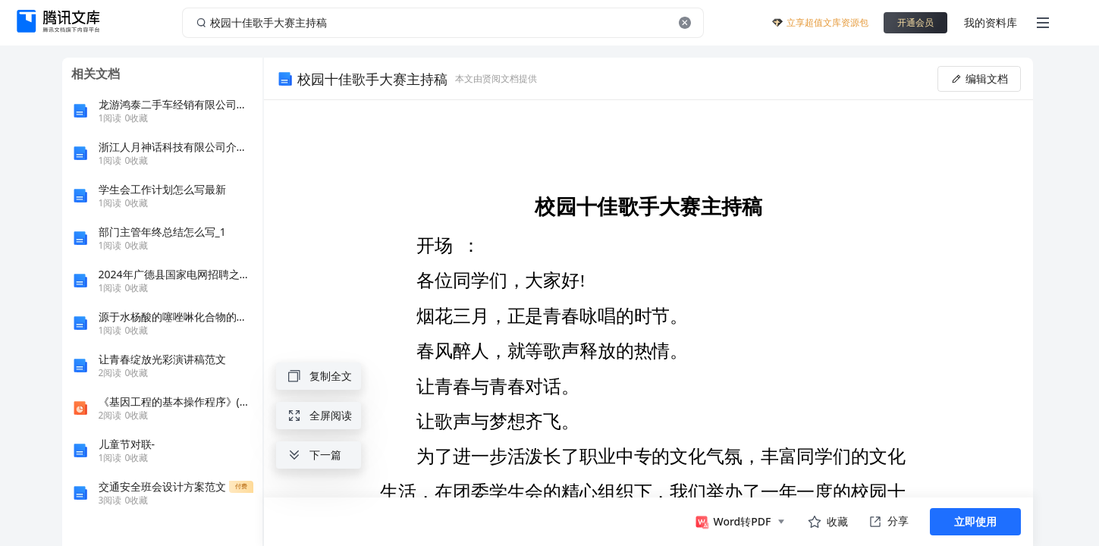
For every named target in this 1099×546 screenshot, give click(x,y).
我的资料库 (990, 22)
